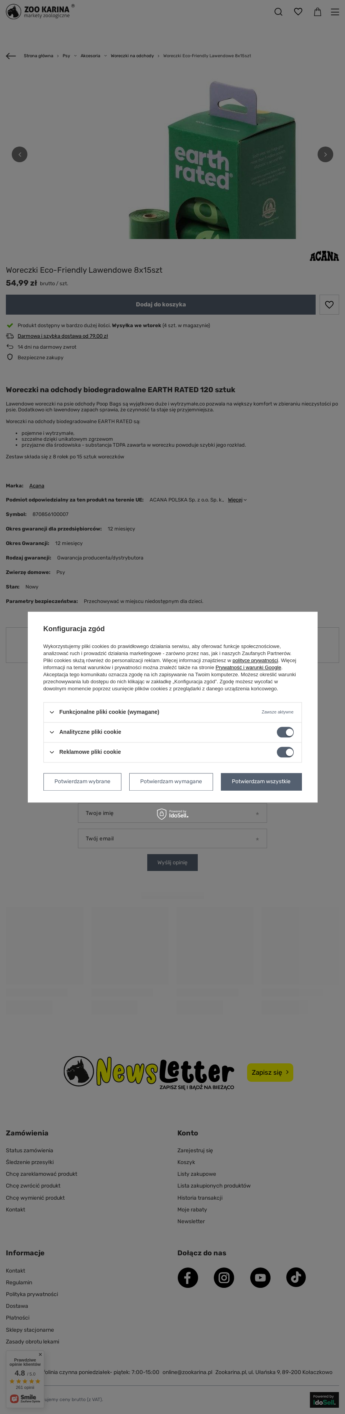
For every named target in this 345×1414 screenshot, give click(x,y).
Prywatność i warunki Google (249, 667)
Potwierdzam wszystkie (261, 781)
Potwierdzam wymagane (171, 781)
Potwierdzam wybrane (82, 781)
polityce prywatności (255, 660)
